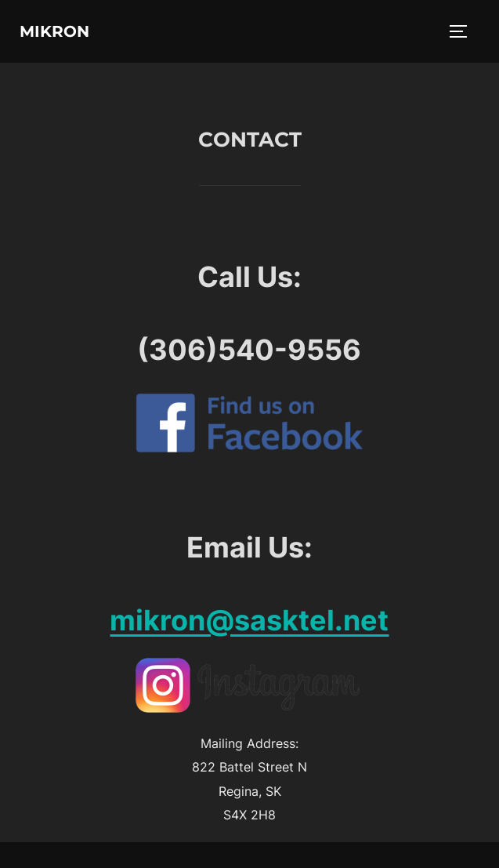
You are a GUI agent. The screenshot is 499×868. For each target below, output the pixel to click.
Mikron (54, 31)
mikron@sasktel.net (249, 620)
